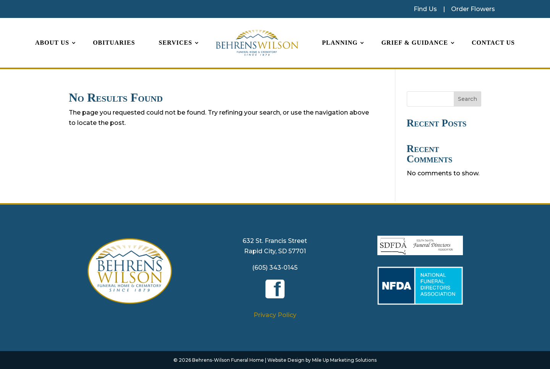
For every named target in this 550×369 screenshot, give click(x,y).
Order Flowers (473, 9)
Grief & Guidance (414, 42)
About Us (52, 42)
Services (175, 42)
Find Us (425, 9)
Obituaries (114, 42)
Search (467, 98)
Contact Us (493, 42)
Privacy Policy (275, 315)
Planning (340, 42)
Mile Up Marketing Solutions (344, 360)
